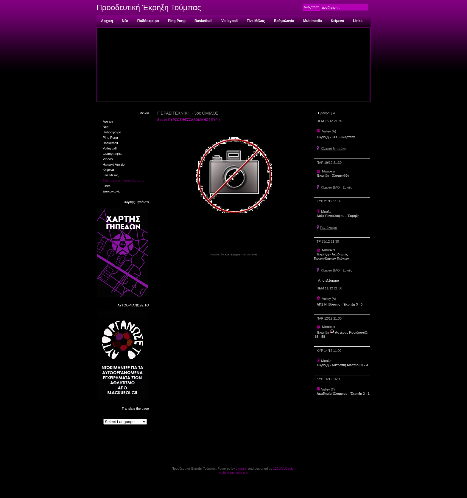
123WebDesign (284, 468)
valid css (241, 472)
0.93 (255, 254)
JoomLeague (232, 254)
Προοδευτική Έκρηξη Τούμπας (148, 7)
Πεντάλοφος (328, 227)
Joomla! (241, 468)
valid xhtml (226, 472)
